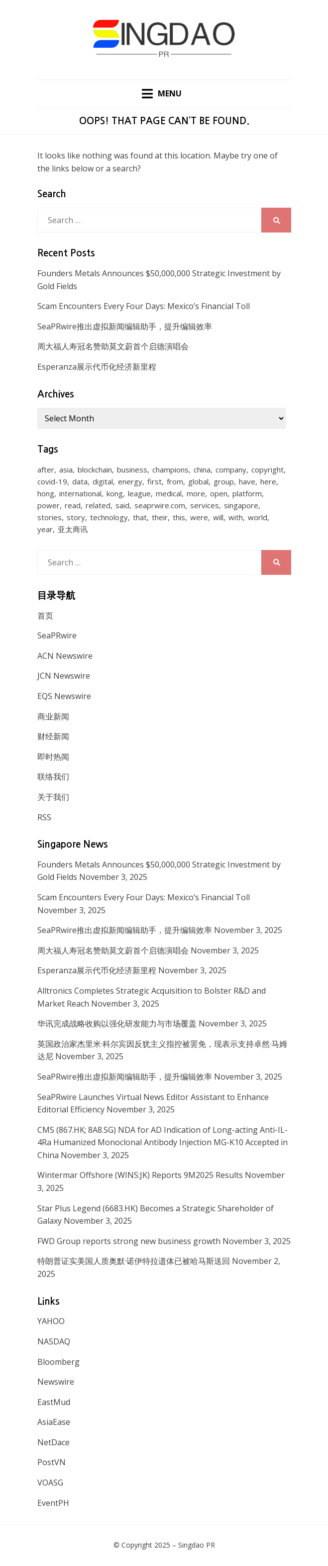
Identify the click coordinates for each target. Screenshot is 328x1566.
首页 (45, 615)
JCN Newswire (63, 675)
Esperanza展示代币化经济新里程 (96, 366)
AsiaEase (53, 1421)
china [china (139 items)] (202, 469)
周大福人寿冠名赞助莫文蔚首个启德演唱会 (113, 346)
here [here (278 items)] (268, 481)
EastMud (53, 1402)
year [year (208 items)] (45, 529)
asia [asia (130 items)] (66, 469)
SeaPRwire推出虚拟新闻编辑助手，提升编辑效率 (124, 326)
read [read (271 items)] (73, 505)
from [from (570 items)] (175, 481)
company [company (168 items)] (231, 469)
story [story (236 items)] (76, 517)
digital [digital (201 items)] (103, 481)
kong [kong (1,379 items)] (115, 493)
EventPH (53, 1502)
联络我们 (53, 776)
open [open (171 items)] (218, 493)
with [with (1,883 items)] (235, 517)
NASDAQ (53, 1341)
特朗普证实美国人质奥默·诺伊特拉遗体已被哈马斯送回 (133, 1260)
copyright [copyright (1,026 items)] (267, 469)
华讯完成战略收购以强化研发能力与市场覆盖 (117, 1023)
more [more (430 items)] (196, 493)
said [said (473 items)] (122, 505)
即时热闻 (53, 756)
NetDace (53, 1442)
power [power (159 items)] (48, 505)
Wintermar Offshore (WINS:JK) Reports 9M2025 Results (140, 1175)
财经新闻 (53, 736)
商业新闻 (53, 716)
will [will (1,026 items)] (218, 517)
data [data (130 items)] (80, 481)
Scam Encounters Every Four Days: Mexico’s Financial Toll (143, 306)
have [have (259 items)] (247, 481)
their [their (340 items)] (160, 517)
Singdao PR (196, 1545)
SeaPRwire (57, 635)
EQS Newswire (64, 696)
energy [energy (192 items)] (130, 481)
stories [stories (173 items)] (49, 517)
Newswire (55, 1381)
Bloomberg (58, 1361)
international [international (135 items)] (80, 493)
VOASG (50, 1482)
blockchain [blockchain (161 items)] (95, 469)
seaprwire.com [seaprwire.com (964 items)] (159, 505)
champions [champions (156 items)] (170, 469)
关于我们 (53, 796)
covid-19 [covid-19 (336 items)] (52, 481)
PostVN (51, 1462)
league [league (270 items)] (139, 493)
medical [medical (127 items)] (169, 493)
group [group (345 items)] (224, 481)
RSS (44, 817)
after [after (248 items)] (45, 469)
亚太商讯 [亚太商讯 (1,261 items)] (73, 529)
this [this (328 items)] (179, 517)
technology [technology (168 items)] (109, 517)
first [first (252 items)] (154, 481)
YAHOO (51, 1321)
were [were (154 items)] (199, 517)
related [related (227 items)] (98, 505)
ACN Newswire (65, 655)
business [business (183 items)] (132, 469)
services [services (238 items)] (204, 505)
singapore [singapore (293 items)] (241, 505)
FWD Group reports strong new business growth (128, 1241)
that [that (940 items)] (140, 517)
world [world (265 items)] (257, 517)
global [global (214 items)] (198, 481)
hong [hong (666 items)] (45, 493)
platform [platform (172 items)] (247, 493)
